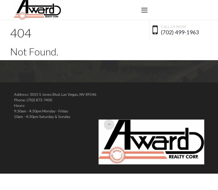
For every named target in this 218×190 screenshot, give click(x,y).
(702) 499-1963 (180, 32)
